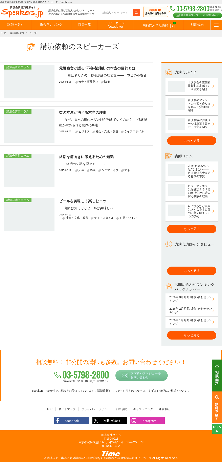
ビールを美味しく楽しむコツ (82, 201)
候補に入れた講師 (158, 25)
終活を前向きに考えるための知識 (86, 157)
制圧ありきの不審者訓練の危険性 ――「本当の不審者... (104, 75)
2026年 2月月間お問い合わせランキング (190, 310)
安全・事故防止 (88, 81)
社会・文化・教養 (107, 131)
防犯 (107, 81)
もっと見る (192, 140)
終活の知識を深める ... (82, 164)
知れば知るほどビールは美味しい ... (90, 208)
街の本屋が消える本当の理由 (82, 113)
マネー (128, 170)
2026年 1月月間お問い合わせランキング (190, 322)
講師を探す (15, 24)
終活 (93, 170)
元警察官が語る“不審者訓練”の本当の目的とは (97, 68)
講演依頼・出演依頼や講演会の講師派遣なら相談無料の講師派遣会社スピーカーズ (99, 458)
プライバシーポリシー (96, 409)
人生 (81, 170)
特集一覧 (84, 24)
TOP (3, 33)
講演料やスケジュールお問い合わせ (200, 15)
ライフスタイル (134, 131)
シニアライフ (110, 170)
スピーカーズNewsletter (115, 24)
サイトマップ (67, 409)
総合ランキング (51, 24)
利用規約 (197, 24)
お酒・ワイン (128, 217)
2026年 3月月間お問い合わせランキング (190, 298)
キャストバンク (143, 409)
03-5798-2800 (82, 374)
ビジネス (84, 131)
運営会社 (164, 409)
